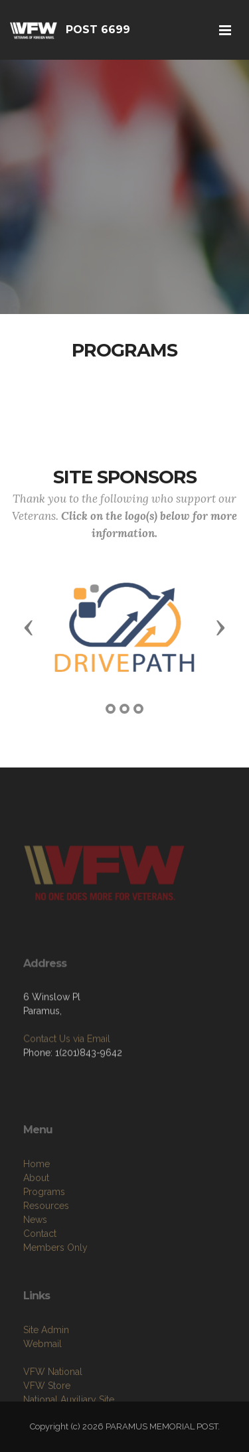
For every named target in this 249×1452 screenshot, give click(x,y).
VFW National (52, 1396)
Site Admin (46, 1354)
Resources (46, 1236)
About (36, 1208)
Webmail (42, 1368)
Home (36, 1194)
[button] (28, 627)
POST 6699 (98, 29)
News (35, 1250)
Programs (44, 1222)
